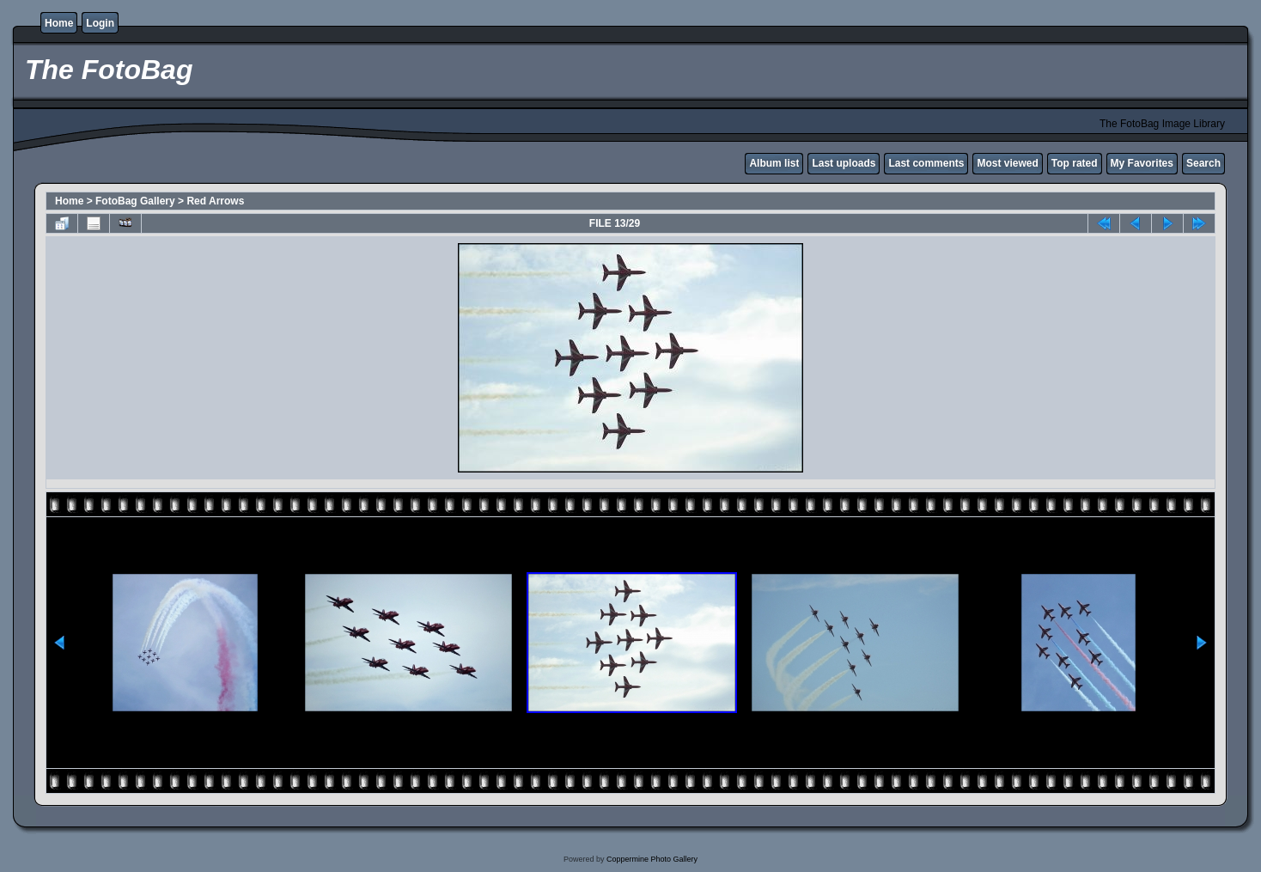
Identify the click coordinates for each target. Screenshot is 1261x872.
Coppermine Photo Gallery (652, 859)
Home (59, 23)
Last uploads (843, 163)
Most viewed (1007, 163)
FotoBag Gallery (135, 201)
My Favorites (1142, 163)
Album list (774, 163)
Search (1203, 163)
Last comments (926, 163)
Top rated (1074, 163)
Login (100, 23)
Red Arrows (215, 201)
